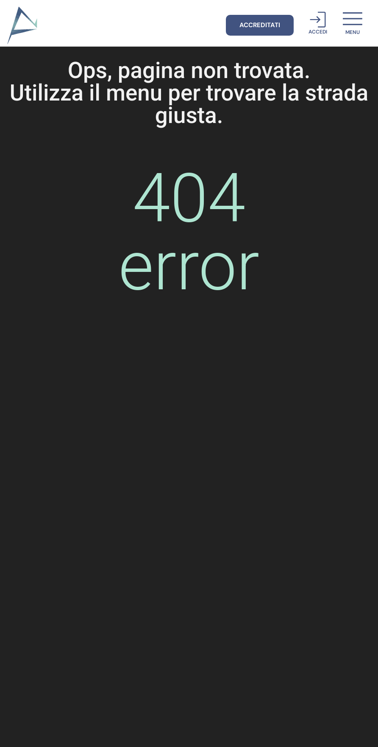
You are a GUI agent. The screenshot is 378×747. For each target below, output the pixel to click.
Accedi (318, 31)
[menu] (352, 18)
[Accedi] (317, 19)
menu (352, 32)
